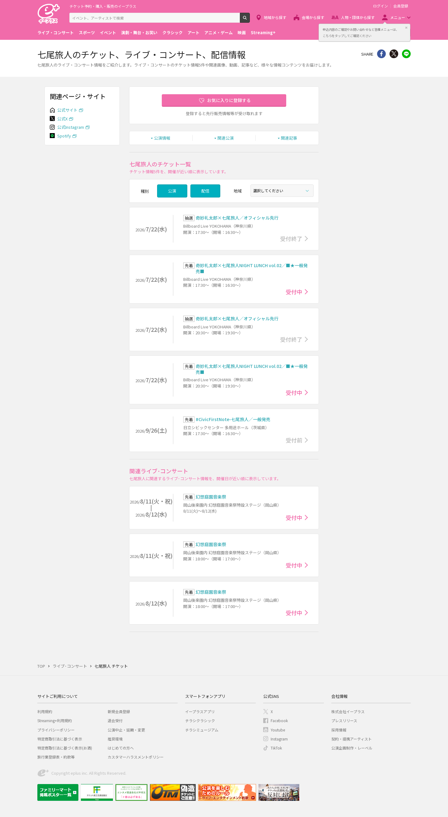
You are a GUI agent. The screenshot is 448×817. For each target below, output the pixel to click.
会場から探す (313, 17)
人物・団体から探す (358, 17)
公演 (172, 191)
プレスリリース (344, 720)
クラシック (172, 32)
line (406, 53)
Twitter (394, 53)
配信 (205, 191)
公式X (62, 119)
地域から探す (275, 17)
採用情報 (338, 729)
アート (193, 32)
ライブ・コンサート (55, 32)
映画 (242, 32)
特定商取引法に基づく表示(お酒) (64, 747)
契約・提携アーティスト (351, 738)
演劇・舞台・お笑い (139, 32)
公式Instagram (70, 127)
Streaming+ (263, 32)
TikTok (276, 747)
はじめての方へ (121, 747)
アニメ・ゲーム (218, 32)
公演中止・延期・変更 (126, 729)
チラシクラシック (200, 720)
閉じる (406, 27)
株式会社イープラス (348, 711)
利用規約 (44, 711)
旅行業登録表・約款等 (56, 756)
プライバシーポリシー (56, 729)
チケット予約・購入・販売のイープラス (102, 6)
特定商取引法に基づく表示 (59, 738)
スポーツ (87, 32)
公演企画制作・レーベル (351, 747)
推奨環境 (115, 738)
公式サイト (67, 110)
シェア (381, 53)
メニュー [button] (397, 17)
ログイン (380, 6)
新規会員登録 (119, 711)
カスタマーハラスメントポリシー (136, 756)
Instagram (279, 738)
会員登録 (400, 6)
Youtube (278, 729)
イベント (108, 32)
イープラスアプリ (200, 711)
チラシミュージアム (201, 729)
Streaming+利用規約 (54, 720)
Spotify (64, 136)
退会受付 (115, 720)
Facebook (279, 720)
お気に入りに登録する (229, 100)
